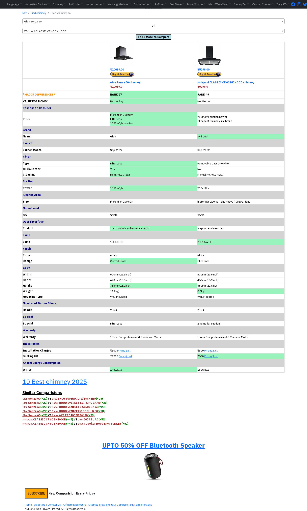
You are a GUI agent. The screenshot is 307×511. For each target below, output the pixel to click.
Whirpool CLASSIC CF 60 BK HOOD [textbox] (45, 31)
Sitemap (93, 504)
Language (13, 4)
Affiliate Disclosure (74, 504)
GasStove (176, 4)
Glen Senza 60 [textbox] (33, 21)
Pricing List (123, 350)
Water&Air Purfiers (36, 4)
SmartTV (282, 4)
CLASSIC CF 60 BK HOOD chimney (225, 82)
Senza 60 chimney (125, 82)
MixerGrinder (195, 4)
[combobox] (153, 21)
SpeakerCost (144, 504)
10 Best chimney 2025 (54, 381)
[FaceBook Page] (294, 4)
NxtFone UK (107, 504)
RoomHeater (141, 4)
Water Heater (94, 4)
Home (28, 504)
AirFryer (159, 4)
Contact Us (54, 504)
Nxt (24, 13)
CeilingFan (240, 4)
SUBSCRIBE (36, 493)
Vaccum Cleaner (261, 4)
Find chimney (38, 13)
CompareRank (125, 504)
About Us (39, 504)
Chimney (58, 4)
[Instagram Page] (300, 4)
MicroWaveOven (218, 4)
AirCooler (74, 4)
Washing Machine (118, 4)
